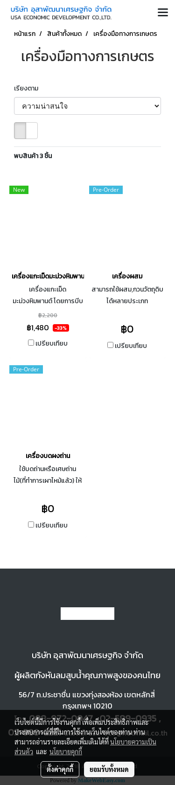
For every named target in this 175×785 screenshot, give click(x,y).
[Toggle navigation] (163, 13)
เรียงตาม (28, 88)
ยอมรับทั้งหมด (109, 769)
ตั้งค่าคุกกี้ (60, 769)
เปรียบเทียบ (51, 343)
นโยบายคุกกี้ (65, 751)
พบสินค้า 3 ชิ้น (33, 156)
